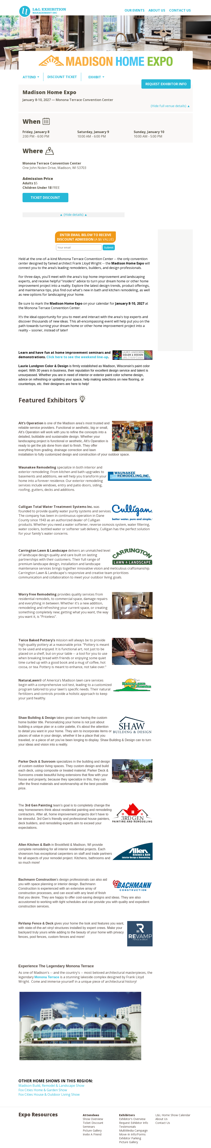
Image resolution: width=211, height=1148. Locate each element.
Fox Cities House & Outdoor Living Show (49, 1094)
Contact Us (180, 10)
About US (157, 10)
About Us (161, 1119)
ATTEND (29, 77)
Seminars (89, 1127)
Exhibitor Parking (130, 1138)
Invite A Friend (92, 1134)
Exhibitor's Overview (132, 1119)
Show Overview (93, 1119)
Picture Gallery (92, 1130)
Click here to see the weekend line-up (77, 357)
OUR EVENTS (134, 10)
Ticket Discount (93, 1123)
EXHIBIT (94, 77)
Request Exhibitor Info (133, 1123)
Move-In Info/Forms (132, 1134)
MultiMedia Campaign (133, 1130)
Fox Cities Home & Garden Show (42, 1090)
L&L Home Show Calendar (172, 1115)
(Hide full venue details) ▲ (170, 106)
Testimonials (127, 1127)
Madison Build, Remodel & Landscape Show (51, 1085)
